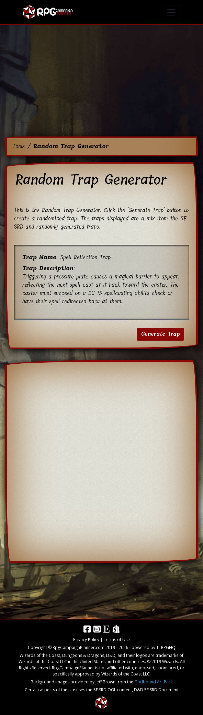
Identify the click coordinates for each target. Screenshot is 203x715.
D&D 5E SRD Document (156, 690)
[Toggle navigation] (171, 12)
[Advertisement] (101, 82)
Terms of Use (117, 639)
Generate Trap (160, 334)
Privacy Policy (86, 639)
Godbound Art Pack (153, 682)
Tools (18, 146)
